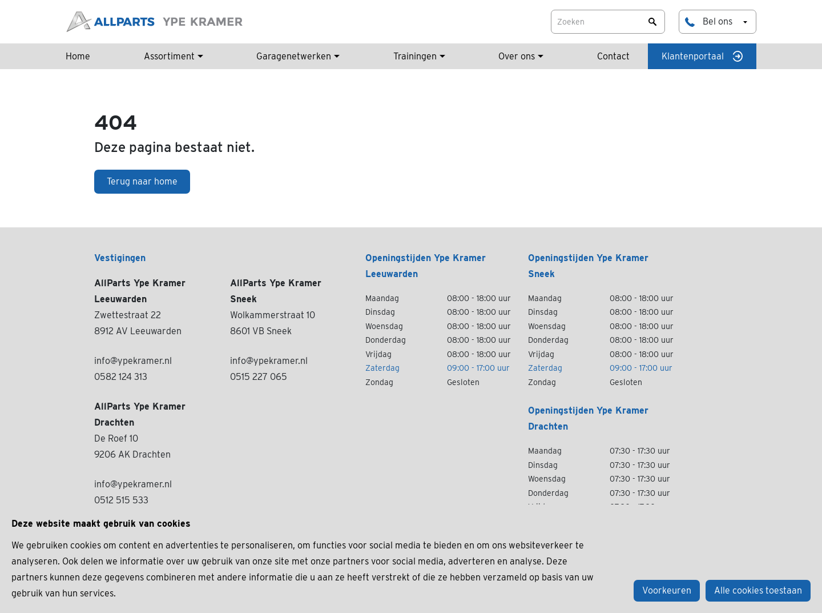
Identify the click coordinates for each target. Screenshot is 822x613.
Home (78, 56)
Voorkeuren (666, 590)
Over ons (516, 56)
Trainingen (415, 56)
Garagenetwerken (293, 56)
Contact (613, 56)
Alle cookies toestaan (758, 590)
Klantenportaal (702, 56)
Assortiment (169, 56)
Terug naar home (142, 181)
